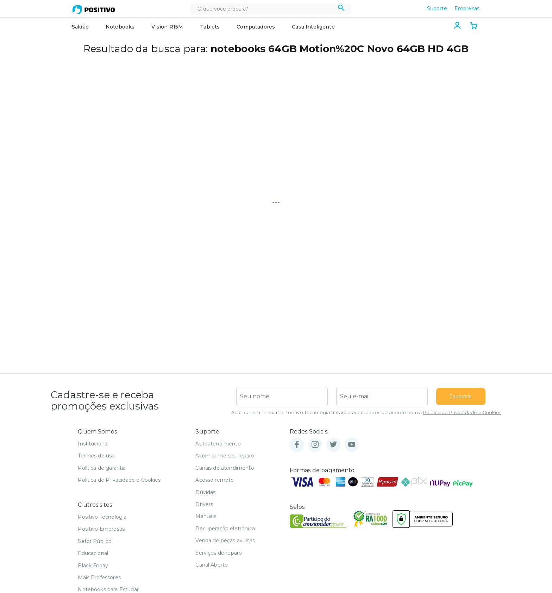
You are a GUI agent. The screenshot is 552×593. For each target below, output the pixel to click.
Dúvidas (205, 492)
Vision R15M (167, 27)
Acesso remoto (214, 480)
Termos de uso (96, 455)
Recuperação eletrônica (225, 528)
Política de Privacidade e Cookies (462, 412)
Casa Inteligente (313, 27)
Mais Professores (99, 577)
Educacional (93, 553)
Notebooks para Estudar (108, 589)
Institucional (93, 444)
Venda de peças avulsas (225, 540)
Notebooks (120, 27)
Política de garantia (102, 468)
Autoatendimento (217, 444)
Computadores (256, 27)
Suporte (437, 8)
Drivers (204, 504)
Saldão (80, 27)
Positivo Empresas (101, 529)
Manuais (205, 516)
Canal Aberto (211, 565)
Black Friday (93, 565)
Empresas (466, 8)
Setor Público (95, 541)
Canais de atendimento (224, 468)
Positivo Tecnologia (102, 517)
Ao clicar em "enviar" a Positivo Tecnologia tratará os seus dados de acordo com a (366, 412)
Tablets (210, 27)
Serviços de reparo (218, 553)
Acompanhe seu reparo (224, 455)
